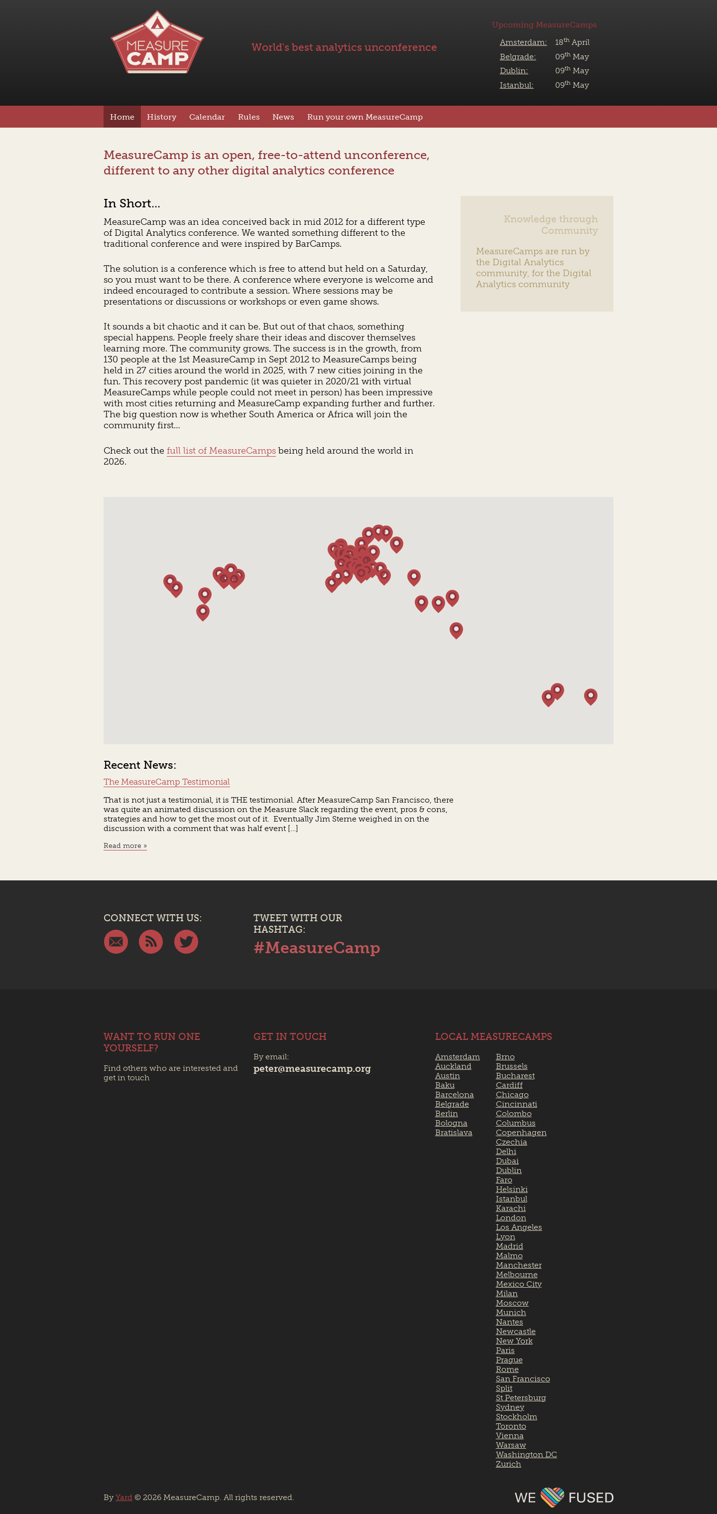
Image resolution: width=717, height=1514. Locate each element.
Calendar (207, 117)
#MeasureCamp (316, 947)
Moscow (512, 1303)
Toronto (511, 1426)
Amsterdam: (523, 42)
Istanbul (511, 1198)
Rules (249, 117)
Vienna (510, 1435)
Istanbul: (517, 85)
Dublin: (514, 70)
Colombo (514, 1113)
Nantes (509, 1322)
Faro (504, 1179)
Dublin (509, 1170)
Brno (505, 1056)
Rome (507, 1369)
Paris (505, 1350)
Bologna (451, 1123)
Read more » (125, 845)
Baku (445, 1085)
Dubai (507, 1161)
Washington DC (526, 1454)
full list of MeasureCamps (221, 450)
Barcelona (454, 1094)
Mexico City (519, 1284)
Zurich (508, 1464)
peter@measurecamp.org (312, 1068)
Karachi (511, 1208)
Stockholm (516, 1416)
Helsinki (512, 1189)
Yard (124, 1497)
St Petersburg (521, 1397)
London (511, 1217)
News (283, 117)
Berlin (446, 1113)
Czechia (511, 1142)
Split (504, 1388)
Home (122, 117)
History (161, 117)
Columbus (516, 1123)
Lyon (505, 1236)
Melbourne (517, 1274)
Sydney (510, 1407)
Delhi (506, 1151)
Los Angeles (519, 1227)
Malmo (509, 1255)
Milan (507, 1293)
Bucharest (515, 1075)
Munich (511, 1312)
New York (514, 1341)
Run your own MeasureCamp (365, 117)
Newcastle (516, 1331)
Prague (509, 1359)
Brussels (512, 1066)
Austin (447, 1075)
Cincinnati (516, 1104)
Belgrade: (518, 56)
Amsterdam (457, 1056)
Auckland (453, 1066)
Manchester (519, 1265)
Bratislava (454, 1132)
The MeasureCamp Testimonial (167, 782)
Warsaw (511, 1445)
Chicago (512, 1094)
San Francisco (523, 1378)
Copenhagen (521, 1132)
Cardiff (509, 1085)
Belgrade (452, 1104)
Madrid (509, 1246)
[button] (591, 697)
